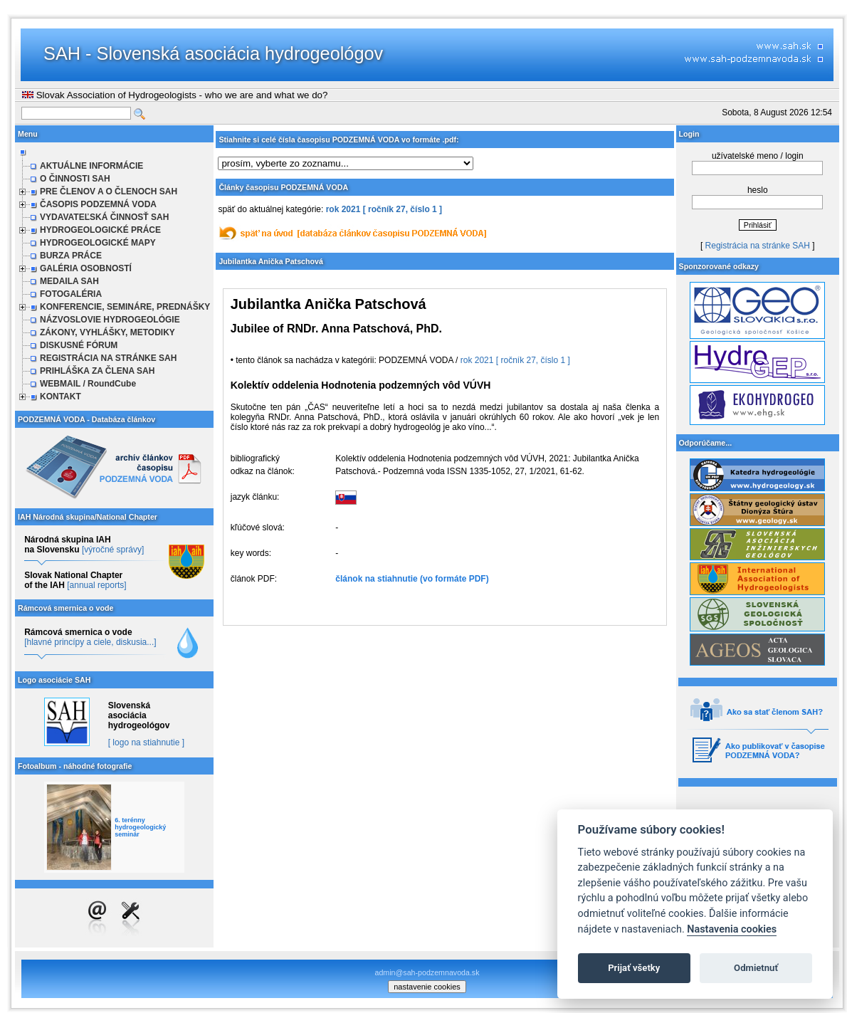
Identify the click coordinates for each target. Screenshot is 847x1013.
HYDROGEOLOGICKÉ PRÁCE (100, 230)
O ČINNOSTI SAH (75, 179)
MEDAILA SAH (69, 281)
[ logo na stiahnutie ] (146, 742)
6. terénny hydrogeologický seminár (140, 827)
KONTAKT (60, 396)
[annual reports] (96, 585)
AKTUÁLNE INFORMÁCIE (91, 166)
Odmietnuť (756, 967)
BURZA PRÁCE (71, 256)
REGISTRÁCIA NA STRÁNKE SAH (108, 358)
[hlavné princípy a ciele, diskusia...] (90, 642)
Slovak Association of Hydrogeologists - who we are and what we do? (174, 95)
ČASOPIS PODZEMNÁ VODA (98, 204)
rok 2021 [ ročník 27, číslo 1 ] (384, 209)
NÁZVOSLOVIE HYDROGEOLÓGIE (110, 320)
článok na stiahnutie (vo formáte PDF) (411, 579)
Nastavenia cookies (732, 929)
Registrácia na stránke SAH (757, 246)
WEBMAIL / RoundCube (88, 384)
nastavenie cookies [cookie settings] (427, 986)
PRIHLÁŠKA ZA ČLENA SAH (97, 371)
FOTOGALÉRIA (71, 294)
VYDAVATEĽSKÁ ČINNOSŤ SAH (104, 217)
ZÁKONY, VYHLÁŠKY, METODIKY (107, 332)
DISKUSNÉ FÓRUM (78, 345)
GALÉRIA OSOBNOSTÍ (86, 268)
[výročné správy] (113, 550)
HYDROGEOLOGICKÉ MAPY (98, 243)
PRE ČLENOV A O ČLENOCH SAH (108, 191)
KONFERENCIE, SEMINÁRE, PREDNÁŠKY (125, 307)
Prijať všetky (634, 967)
